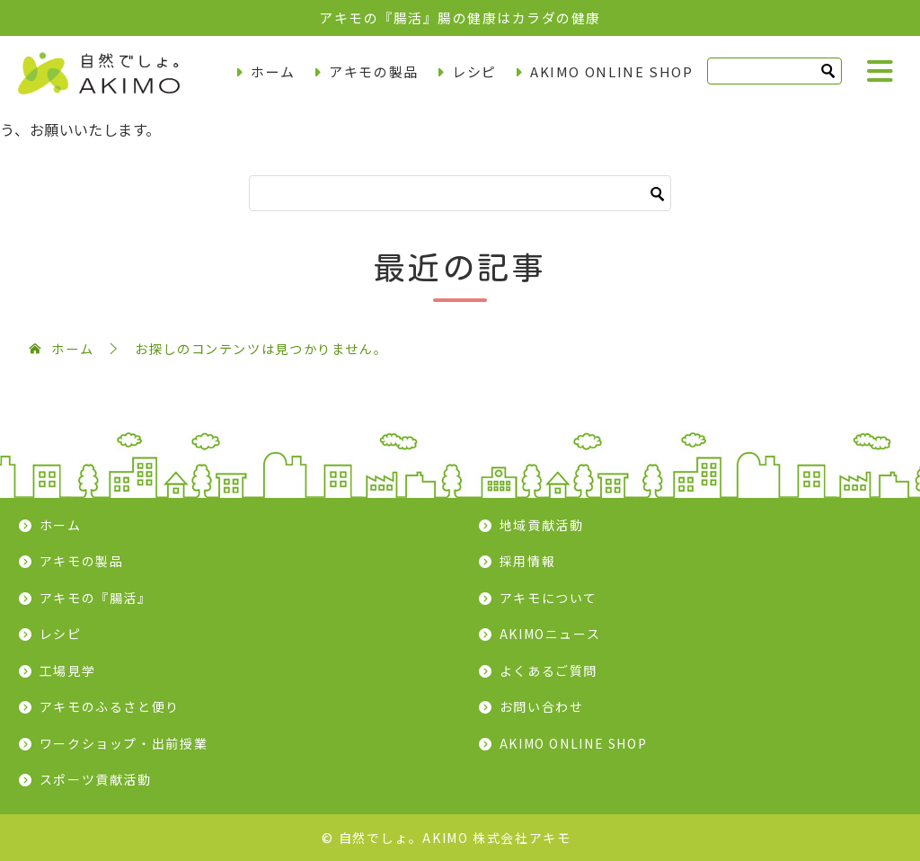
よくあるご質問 (548, 670)
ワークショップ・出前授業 (124, 743)
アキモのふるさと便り (110, 706)
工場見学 (68, 670)
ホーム (273, 71)
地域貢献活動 (542, 525)
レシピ (474, 71)
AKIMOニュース (550, 634)
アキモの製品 (374, 71)
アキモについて (548, 598)
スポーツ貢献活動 (96, 779)
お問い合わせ (542, 706)
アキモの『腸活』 (96, 598)
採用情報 (528, 561)
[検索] (774, 71)
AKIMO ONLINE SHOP (612, 71)
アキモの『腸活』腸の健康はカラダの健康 (460, 17)
